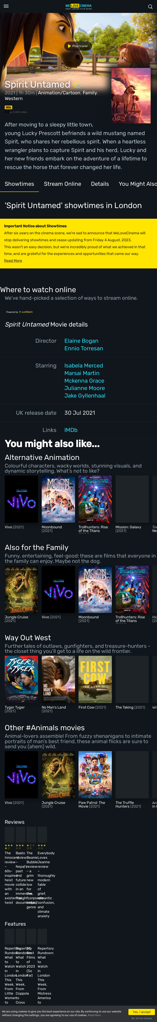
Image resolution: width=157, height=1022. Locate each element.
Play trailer (76, 46)
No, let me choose (141, 1018)
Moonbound (52, 527)
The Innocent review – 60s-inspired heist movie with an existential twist (18, 861)
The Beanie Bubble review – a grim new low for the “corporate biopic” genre (89, 861)
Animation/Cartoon (59, 93)
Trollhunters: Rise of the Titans (93, 529)
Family (90, 93)
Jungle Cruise (16, 617)
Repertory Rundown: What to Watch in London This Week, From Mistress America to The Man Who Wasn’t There (123, 929)
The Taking (125, 707)
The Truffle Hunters (125, 804)
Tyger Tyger (15, 707)
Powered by (19, 312)
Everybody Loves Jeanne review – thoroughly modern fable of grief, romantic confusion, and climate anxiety (122, 865)
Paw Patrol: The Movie (91, 804)
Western (14, 98)
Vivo (9, 527)
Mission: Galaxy (128, 527)
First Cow (86, 707)
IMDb (70, 430)
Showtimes (19, 183)
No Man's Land (54, 707)
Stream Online (62, 183)
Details (100, 183)
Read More (94, 1015)
